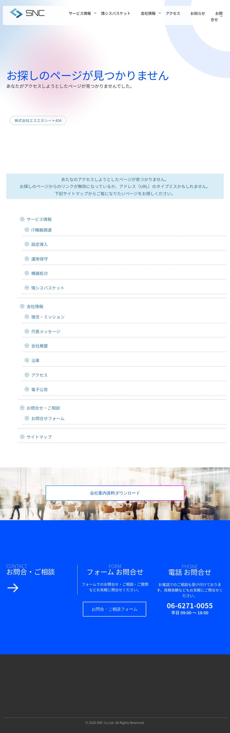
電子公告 (39, 389)
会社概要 (39, 346)
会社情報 (148, 13)
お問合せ (217, 16)
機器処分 (39, 273)
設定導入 (39, 244)
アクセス (173, 13)
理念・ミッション (48, 317)
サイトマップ (39, 437)
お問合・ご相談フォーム (119, 614)
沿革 (35, 360)
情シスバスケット (116, 13)
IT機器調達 (41, 230)
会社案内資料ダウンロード (137, 495)
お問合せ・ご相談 (43, 408)
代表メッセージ (45, 331)
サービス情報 (80, 13)
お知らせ (197, 13)
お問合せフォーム (47, 418)
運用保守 (39, 259)
